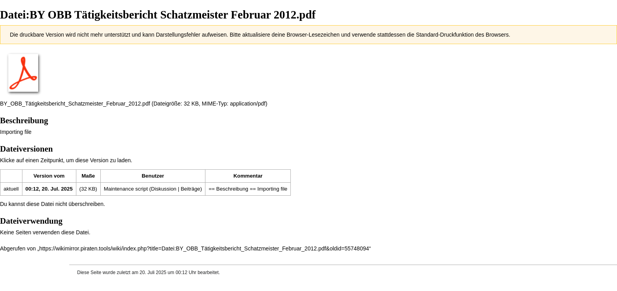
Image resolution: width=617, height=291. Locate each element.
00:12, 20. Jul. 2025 (49, 189)
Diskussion (163, 189)
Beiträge (190, 189)
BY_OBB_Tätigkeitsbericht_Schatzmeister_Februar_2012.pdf (75, 103)
